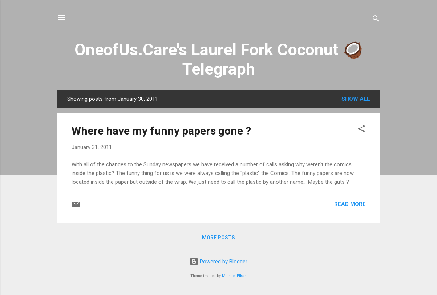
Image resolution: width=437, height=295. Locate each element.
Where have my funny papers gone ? (161, 130)
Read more (350, 204)
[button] (361, 130)
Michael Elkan (234, 276)
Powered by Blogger (218, 261)
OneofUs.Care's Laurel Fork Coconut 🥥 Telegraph (218, 59)
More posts (218, 237)
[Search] (376, 20)
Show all (355, 99)
